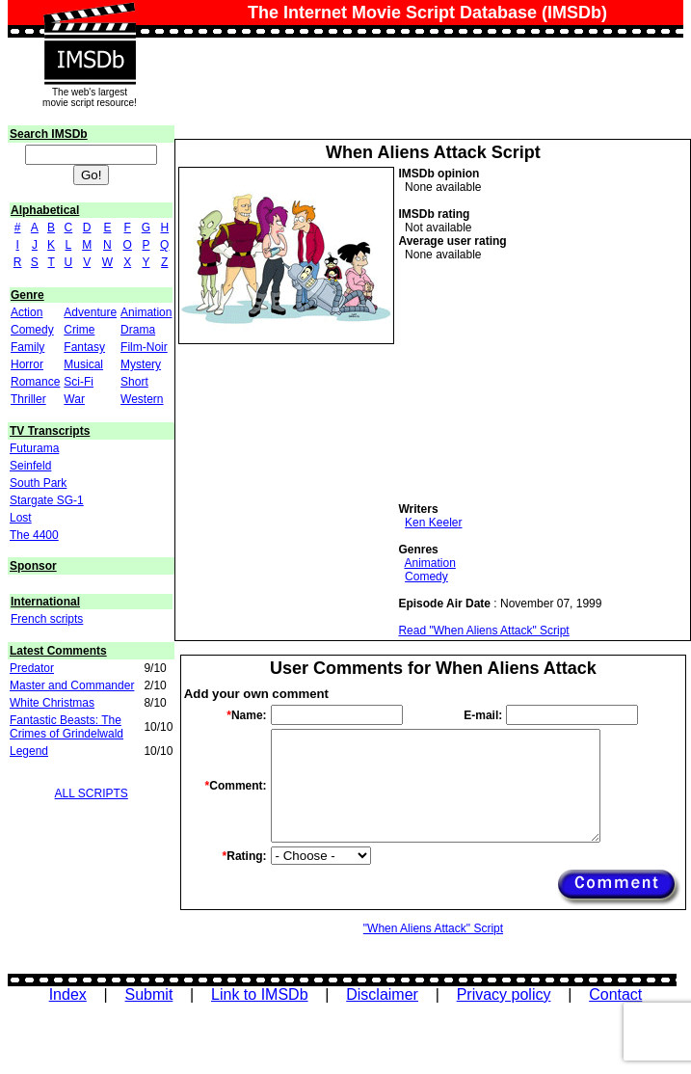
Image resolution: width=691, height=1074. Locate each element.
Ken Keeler (433, 522)
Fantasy (84, 347)
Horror (27, 364)
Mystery (140, 364)
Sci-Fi (78, 382)
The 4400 (34, 535)
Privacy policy (504, 994)
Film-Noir (144, 347)
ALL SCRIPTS (91, 793)
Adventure (90, 312)
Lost (21, 517)
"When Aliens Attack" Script (433, 928)
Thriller (28, 399)
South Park (38, 483)
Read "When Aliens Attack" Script (483, 630)
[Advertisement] (542, 381)
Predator (32, 668)
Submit (149, 994)
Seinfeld (30, 465)
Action (26, 312)
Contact (615, 994)
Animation (146, 312)
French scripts (47, 619)
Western (141, 399)
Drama (137, 329)
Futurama (34, 448)
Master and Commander (72, 685)
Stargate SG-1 (47, 500)
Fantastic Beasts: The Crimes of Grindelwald (66, 726)
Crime (79, 329)
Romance (35, 382)
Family (27, 347)
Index (68, 994)
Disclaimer (382, 994)
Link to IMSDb (259, 994)
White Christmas (52, 703)
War (74, 399)
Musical (83, 364)
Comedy (32, 329)
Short (134, 382)
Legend (29, 751)
